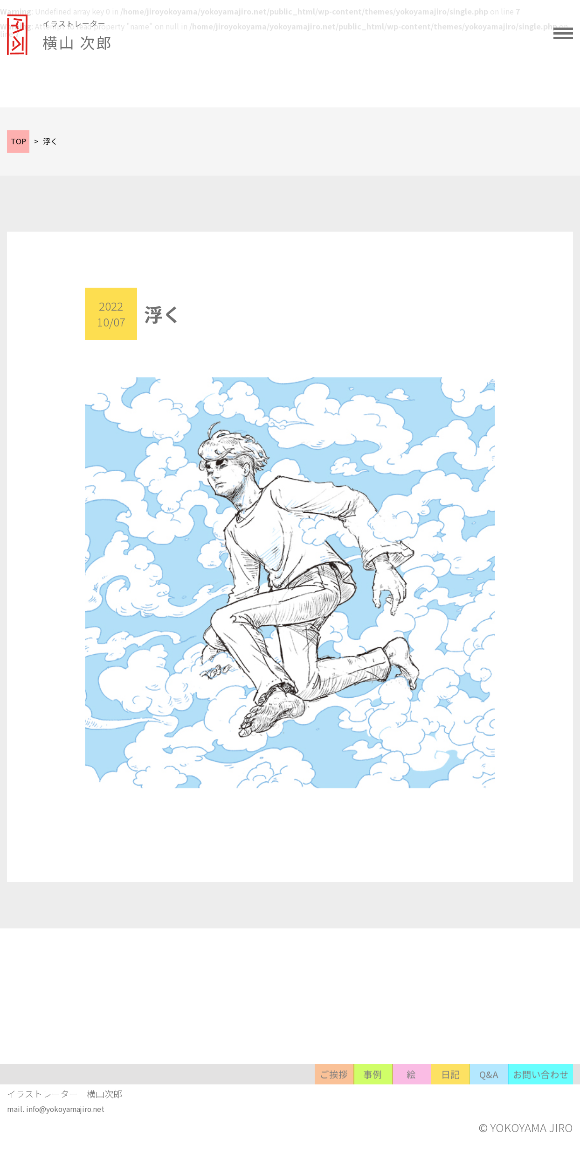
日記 (401, 1105)
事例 (280, 1105)
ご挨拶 (219, 1105)
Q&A (461, 1105)
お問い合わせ (532, 1105)
